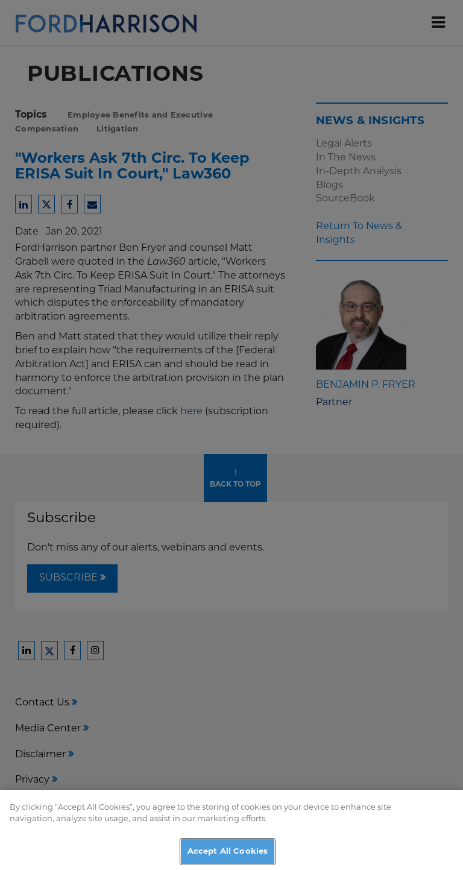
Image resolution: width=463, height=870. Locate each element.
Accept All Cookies (227, 857)
